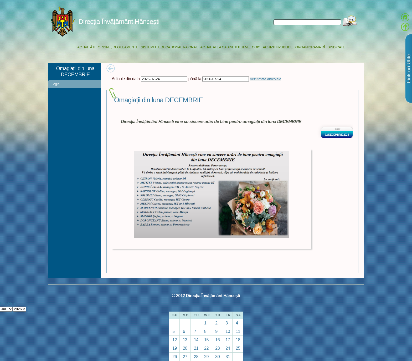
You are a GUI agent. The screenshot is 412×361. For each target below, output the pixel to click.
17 (227, 339)
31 (227, 356)
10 (227, 331)
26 (174, 356)
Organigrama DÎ (310, 47)
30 (217, 356)
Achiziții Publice (277, 47)
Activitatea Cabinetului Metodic (230, 47)
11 (238, 331)
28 (196, 356)
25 (238, 348)
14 (196, 339)
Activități (86, 47)
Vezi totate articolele (265, 79)
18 (238, 339)
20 (185, 348)
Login (55, 84)
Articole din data (126, 78)
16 (217, 339)
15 (206, 339)
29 (206, 356)
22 (206, 348)
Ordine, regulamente (118, 47)
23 (217, 348)
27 (185, 356)
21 (196, 348)
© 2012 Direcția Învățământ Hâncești (206, 295)
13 (185, 339)
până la (194, 78)
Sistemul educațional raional (169, 47)
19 (174, 348)
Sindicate (336, 47)
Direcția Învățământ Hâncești (119, 21)
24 (227, 348)
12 (174, 339)
